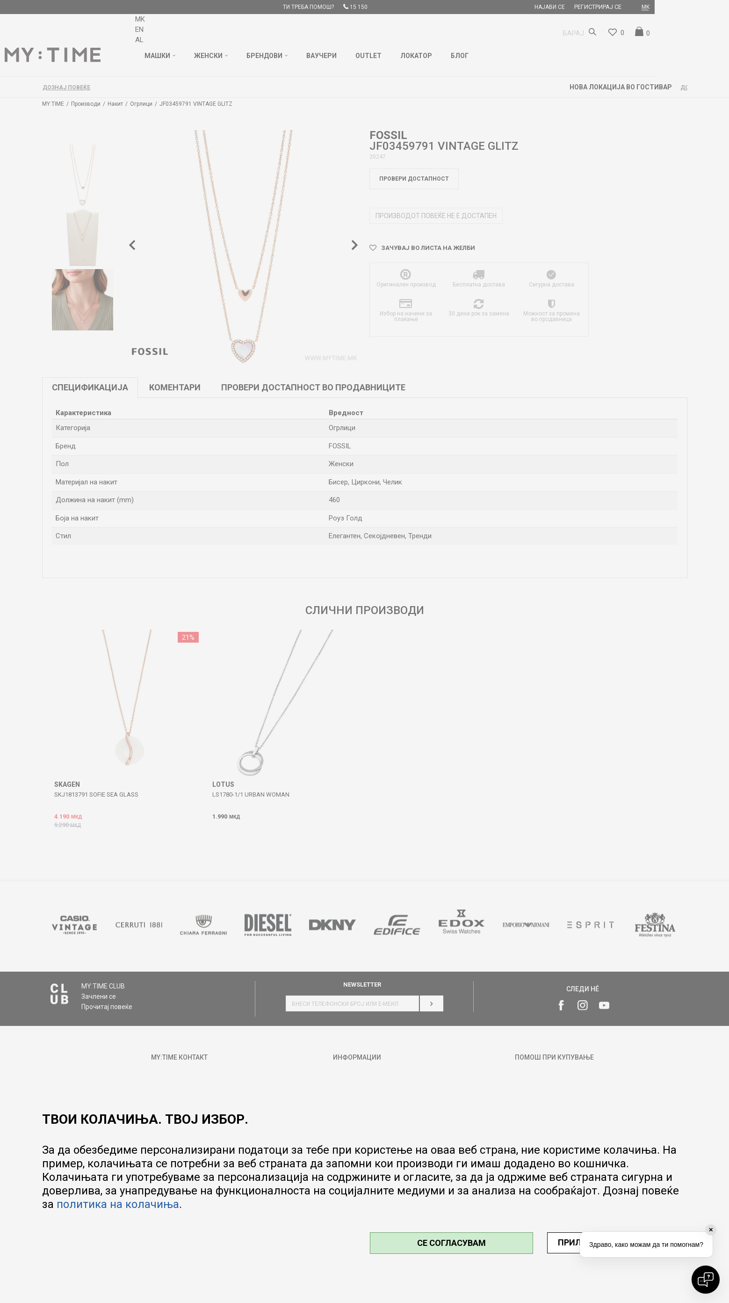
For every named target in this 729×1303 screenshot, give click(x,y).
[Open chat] (706, 1280)
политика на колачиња (118, 1204)
